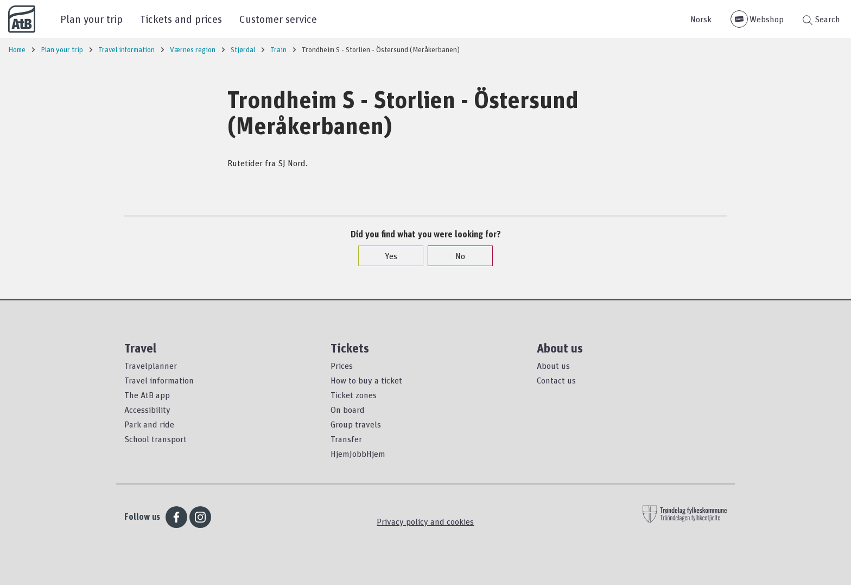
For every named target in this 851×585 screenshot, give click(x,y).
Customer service (278, 19)
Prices (342, 365)
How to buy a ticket (366, 380)
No (454, 255)
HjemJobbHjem (358, 453)
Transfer (346, 438)
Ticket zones (354, 394)
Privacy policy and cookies (425, 521)
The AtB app (147, 394)
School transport (155, 438)
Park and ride (149, 424)
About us (553, 365)
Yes (385, 255)
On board (348, 409)
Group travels (356, 424)
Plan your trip (91, 19)
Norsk (701, 19)
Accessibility (147, 409)
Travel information (159, 380)
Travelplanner (150, 365)
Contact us (556, 380)
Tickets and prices (181, 19)
